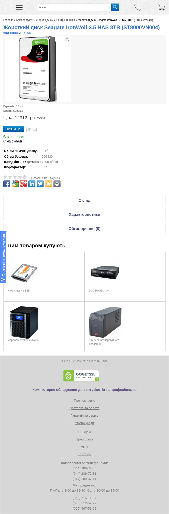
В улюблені (29, 129)
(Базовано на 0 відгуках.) (46, 178)
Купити (13, 129)
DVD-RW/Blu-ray (98, 290)
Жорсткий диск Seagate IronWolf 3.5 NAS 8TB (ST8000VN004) (115, 20)
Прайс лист (84, 439)
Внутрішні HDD (65, 20)
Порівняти (35, 129)
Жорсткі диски (44, 20)
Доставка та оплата (84, 408)
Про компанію (84, 400)
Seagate (18, 110)
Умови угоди (84, 423)
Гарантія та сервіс (84, 415)
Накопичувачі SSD (18, 290)
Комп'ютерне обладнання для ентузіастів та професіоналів (85, 390)
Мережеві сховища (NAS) (23, 340)
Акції (84, 446)
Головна (8, 20)
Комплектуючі (24, 20)
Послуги (84, 432)
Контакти (84, 454)
